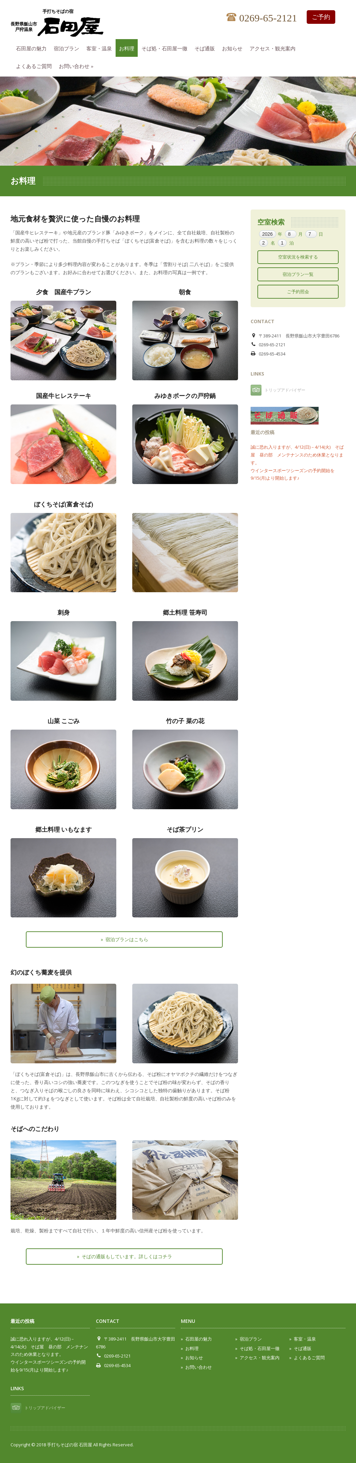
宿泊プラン (68, 47)
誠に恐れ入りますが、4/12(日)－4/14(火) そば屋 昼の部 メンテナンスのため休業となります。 (297, 455)
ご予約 (321, 17)
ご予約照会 (298, 291)
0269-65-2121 (261, 18)
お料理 (128, 47)
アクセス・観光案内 (274, 47)
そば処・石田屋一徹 (166, 47)
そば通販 (206, 47)
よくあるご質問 (35, 65)
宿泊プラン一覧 (298, 274)
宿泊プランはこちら (126, 939)
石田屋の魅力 (33, 47)
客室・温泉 (100, 47)
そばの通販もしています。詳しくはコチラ (127, 1256)
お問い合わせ (78, 65)
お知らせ (234, 47)
